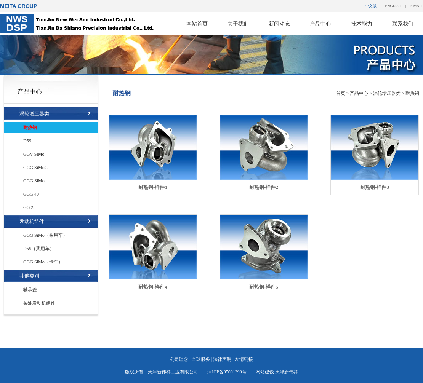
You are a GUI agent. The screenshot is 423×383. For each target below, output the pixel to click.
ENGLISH (393, 6)
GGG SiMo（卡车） (43, 262)
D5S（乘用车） (38, 248)
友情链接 (244, 359)
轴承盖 (30, 289)
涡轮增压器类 (34, 113)
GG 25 (29, 207)
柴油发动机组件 (39, 303)
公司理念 (179, 359)
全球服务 (201, 359)
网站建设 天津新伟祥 (277, 372)
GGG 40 (31, 194)
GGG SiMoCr (36, 167)
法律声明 (222, 359)
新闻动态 (279, 24)
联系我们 (402, 24)
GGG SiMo (34, 181)
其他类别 (29, 276)
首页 (340, 93)
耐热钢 (30, 127)
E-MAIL (416, 6)
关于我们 (238, 24)
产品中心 (320, 24)
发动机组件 (31, 221)
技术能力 (361, 24)
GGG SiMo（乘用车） (45, 235)
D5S (27, 141)
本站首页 (197, 24)
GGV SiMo (33, 154)
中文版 (371, 6)
